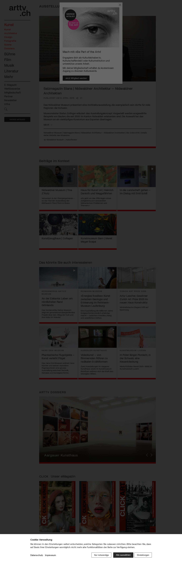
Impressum (50, 555)
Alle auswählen (121, 555)
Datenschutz (36, 555)
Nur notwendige (99, 555)
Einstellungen (142, 555)
